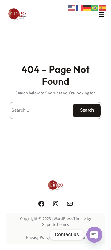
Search (87, 110)
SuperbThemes (55, 225)
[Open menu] (101, 14)
